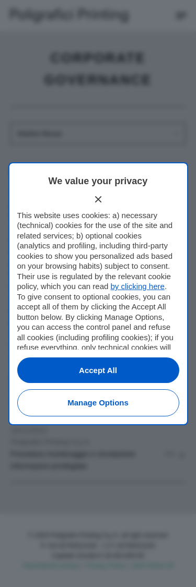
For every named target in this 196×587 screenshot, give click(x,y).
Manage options (98, 402)
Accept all (98, 370)
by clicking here (137, 286)
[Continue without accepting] (98, 199)
